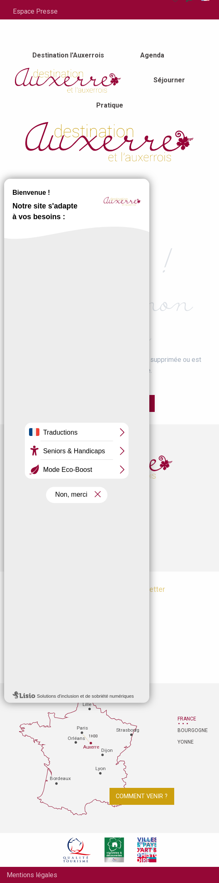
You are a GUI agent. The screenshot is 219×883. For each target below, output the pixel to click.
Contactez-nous (109, 530)
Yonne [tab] (186, 742)
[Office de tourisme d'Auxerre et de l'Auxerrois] (109, 142)
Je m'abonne (110, 609)
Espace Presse (35, 11)
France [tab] (187, 719)
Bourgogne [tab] (188, 730)
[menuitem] (68, 55)
